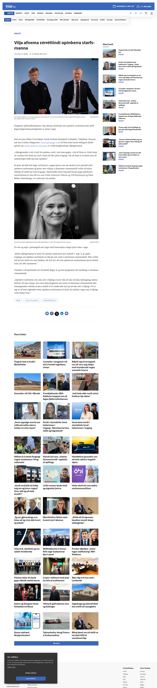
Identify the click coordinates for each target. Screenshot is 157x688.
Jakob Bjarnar (18, 54)
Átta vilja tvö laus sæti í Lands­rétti (84, 549)
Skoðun (125, 647)
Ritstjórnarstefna (35, 652)
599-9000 (13, 657)
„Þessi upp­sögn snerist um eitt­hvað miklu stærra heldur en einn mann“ (130, 155)
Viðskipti (126, 639)
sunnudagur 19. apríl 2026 (125, 7)
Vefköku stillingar (18, 678)
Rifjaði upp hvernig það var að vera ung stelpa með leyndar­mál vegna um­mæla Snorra (84, 364)
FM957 (142, 653)
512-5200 (36, 644)
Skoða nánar (11, 673)
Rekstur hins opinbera (34, 301)
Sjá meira (56, 608)
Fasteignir (143, 639)
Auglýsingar (34, 647)
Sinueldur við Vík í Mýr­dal (23, 389)
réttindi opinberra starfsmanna (37, 146)
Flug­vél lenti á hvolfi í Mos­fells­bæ (26, 362)
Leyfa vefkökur (44, 678)
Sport (125, 641)
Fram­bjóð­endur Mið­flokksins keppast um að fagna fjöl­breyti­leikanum (54, 391)
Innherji (142, 636)
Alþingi (18, 301)
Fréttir (125, 636)
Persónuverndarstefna (14, 649)
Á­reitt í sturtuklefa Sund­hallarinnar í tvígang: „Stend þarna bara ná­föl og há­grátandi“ (56, 418)
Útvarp (125, 653)
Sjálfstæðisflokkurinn (55, 301)
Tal (141, 658)
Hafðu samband (35, 650)
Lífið (124, 644)
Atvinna (142, 641)
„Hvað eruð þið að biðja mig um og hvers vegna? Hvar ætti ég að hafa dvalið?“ (27, 472)
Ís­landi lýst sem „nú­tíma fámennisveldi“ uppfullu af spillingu (128, 103)
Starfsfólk (33, 658)
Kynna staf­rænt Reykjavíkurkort (26, 601)
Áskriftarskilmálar (36, 655)
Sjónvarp (126, 650)
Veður (142, 647)
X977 (142, 655)
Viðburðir (143, 644)
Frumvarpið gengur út (50, 142)
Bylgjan (142, 650)
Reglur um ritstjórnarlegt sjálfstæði (15, 645)
